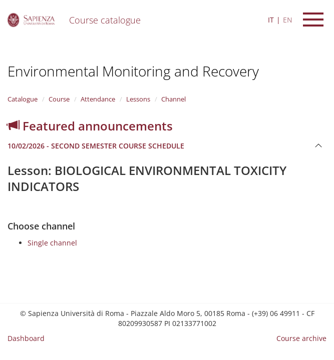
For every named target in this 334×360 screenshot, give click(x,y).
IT (271, 19)
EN (287, 19)
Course (59, 99)
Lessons (138, 99)
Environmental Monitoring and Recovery (133, 71)
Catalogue (23, 99)
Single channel (52, 243)
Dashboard (26, 338)
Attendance (98, 99)
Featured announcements (90, 126)
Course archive (301, 338)
